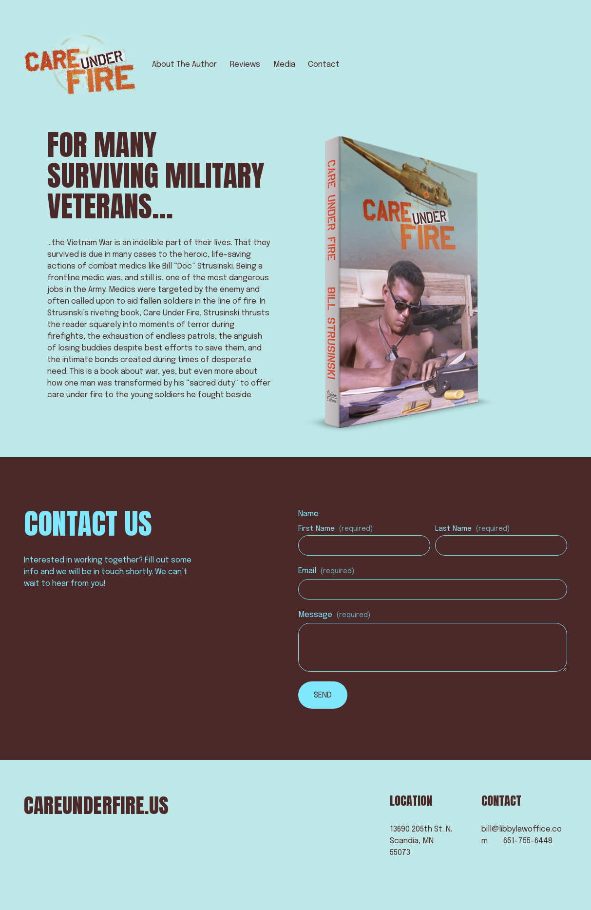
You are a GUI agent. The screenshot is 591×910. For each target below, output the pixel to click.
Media (284, 64)
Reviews (245, 64)
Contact (324, 64)
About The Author (184, 64)
